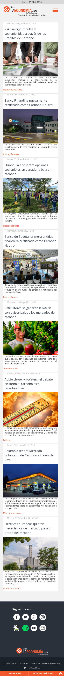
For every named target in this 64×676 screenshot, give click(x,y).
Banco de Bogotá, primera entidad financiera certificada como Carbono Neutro (30, 240)
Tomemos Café (10, 368)
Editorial (7, 440)
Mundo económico (12, 588)
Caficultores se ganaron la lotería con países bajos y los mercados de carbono (30, 312)
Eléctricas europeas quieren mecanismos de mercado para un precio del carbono (29, 528)
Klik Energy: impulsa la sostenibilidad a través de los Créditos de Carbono (25, 33)
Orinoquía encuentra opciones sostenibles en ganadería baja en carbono (28, 169)
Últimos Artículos (43, 673)
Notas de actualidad (12, 89)
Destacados (14, 673)
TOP (34, 668)
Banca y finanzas (11, 154)
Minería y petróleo (12, 513)
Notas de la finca (11, 225)
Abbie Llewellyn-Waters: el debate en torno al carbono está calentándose (29, 383)
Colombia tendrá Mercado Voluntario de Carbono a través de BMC (29, 455)
